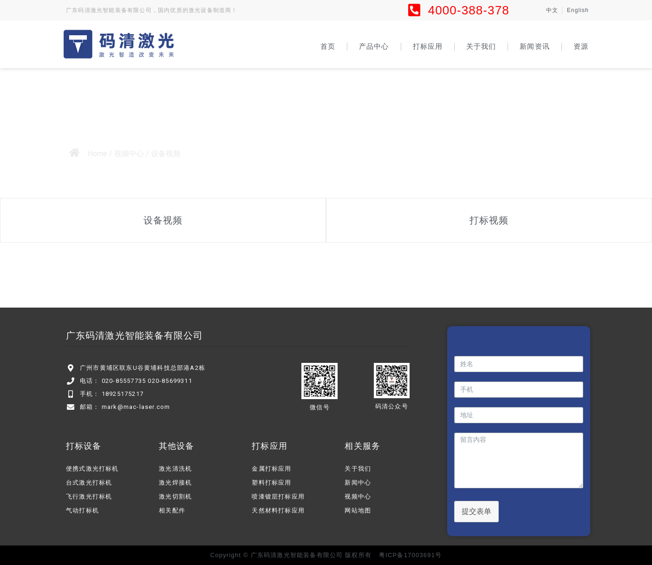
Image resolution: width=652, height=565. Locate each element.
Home (97, 153)
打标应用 (428, 46)
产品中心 (374, 46)
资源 (581, 46)
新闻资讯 (534, 46)
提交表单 (476, 511)
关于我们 (481, 46)
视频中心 (129, 153)
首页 (327, 46)
